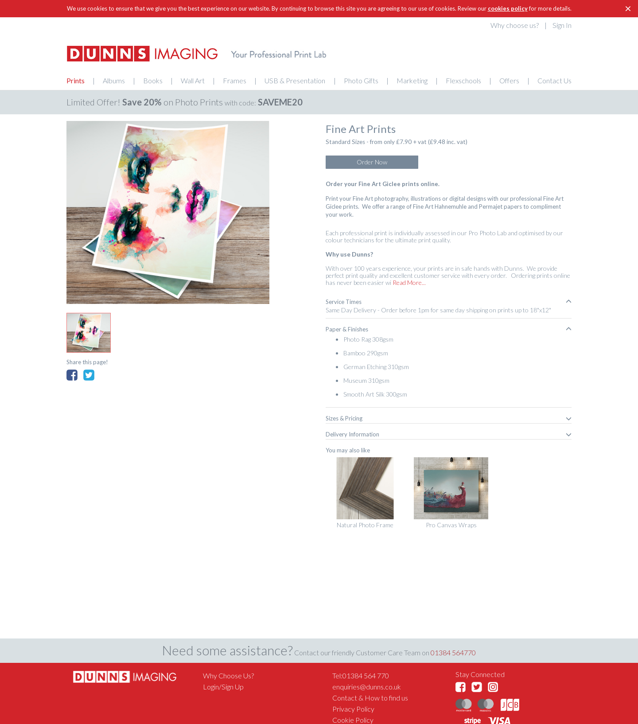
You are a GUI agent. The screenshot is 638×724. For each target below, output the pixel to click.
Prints (75, 80)
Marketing (412, 80)
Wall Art (193, 80)
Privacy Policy (353, 709)
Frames (234, 80)
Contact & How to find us (370, 697)
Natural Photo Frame (365, 525)
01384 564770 (453, 652)
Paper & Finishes (449, 329)
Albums (114, 80)
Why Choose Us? (228, 675)
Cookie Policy (352, 720)
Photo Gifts (361, 80)
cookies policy (508, 8)
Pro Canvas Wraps (451, 525)
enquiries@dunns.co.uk (366, 686)
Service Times (449, 302)
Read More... (408, 282)
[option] (167, 212)
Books (153, 80)
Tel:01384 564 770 (360, 675)
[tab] (449, 302)
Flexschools (463, 80)
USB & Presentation (295, 80)
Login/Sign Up (223, 686)
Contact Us (554, 80)
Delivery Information (449, 434)
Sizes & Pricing (449, 418)
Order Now (372, 162)
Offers (509, 80)
